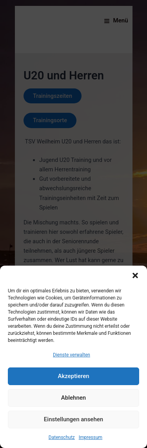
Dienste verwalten (71, 355)
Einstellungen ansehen (73, 419)
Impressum (90, 437)
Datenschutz (62, 437)
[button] (135, 275)
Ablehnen (73, 397)
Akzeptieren (73, 376)
